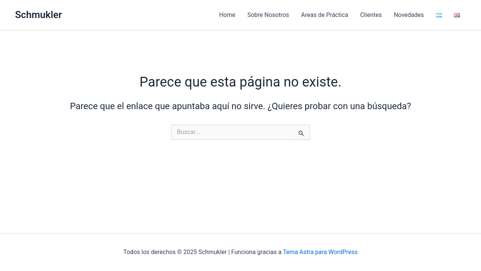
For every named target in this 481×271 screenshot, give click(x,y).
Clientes (371, 14)
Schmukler (38, 14)
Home (227, 14)
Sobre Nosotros (268, 14)
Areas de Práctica (324, 14)
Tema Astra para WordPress (320, 252)
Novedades (409, 14)
